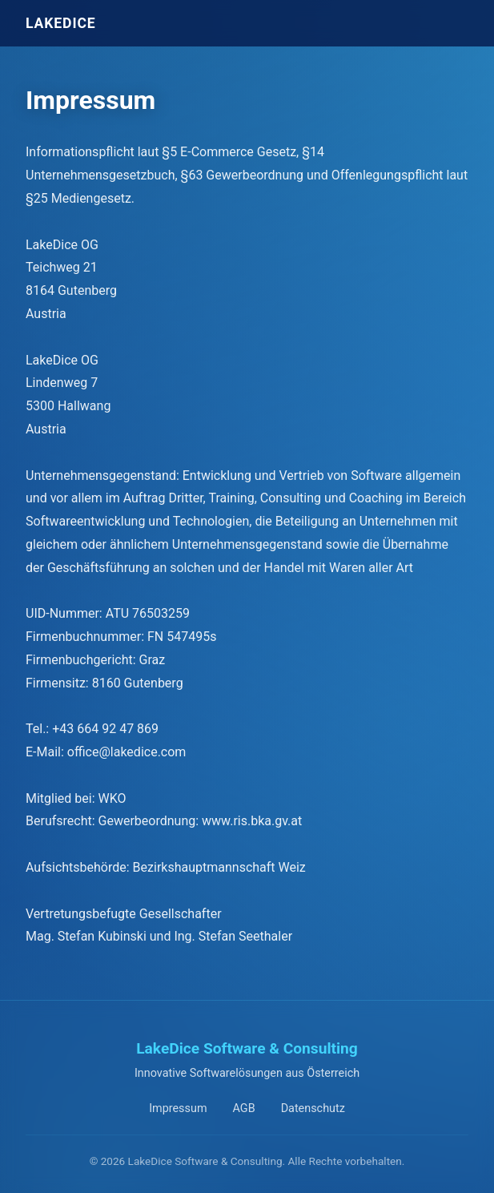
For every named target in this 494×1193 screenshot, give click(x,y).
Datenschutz (313, 1108)
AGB (244, 1108)
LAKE (61, 23)
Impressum (178, 1108)
